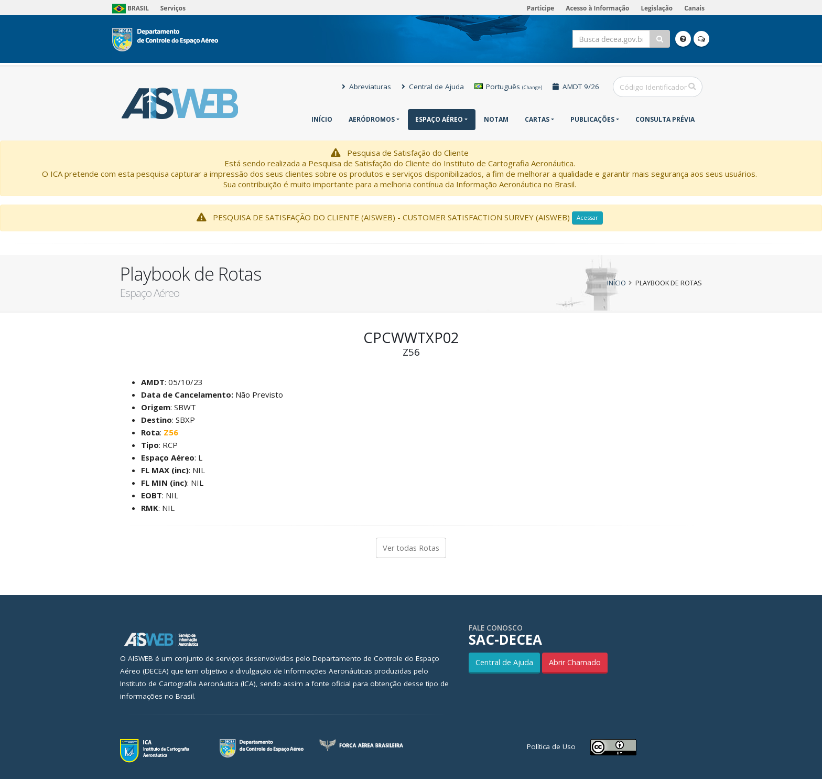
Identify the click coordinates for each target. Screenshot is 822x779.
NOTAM (496, 119)
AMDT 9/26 (576, 86)
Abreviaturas (366, 86)
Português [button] (508, 86)
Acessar (587, 217)
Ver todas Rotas (411, 548)
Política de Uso (551, 746)
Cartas (537, 119)
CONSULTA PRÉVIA (665, 119)
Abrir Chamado (575, 662)
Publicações (592, 119)
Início (321, 119)
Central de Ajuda (433, 86)
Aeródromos (372, 119)
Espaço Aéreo (439, 119)
